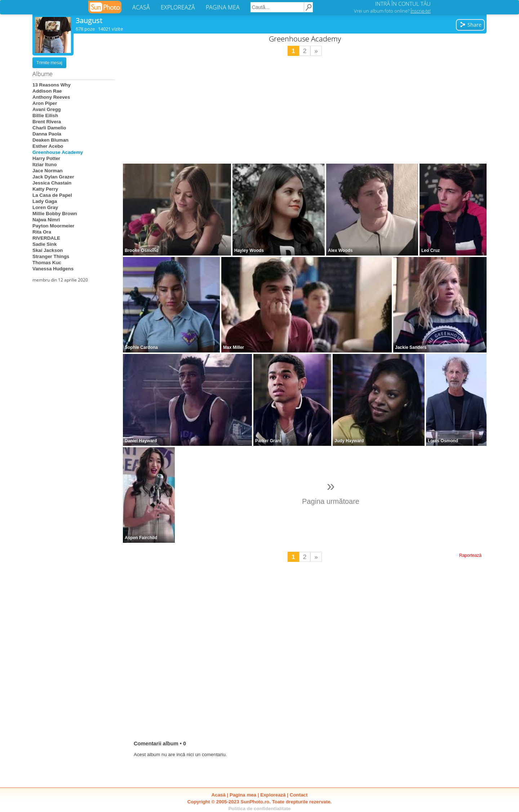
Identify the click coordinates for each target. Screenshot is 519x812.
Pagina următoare (330, 491)
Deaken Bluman (50, 140)
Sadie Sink (44, 244)
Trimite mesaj (49, 62)
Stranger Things (50, 256)
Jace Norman (47, 170)
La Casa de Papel (52, 195)
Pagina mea (243, 795)
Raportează (470, 555)
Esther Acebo (47, 146)
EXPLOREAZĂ (178, 7)
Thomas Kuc (46, 262)
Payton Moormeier (53, 225)
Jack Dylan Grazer (53, 176)
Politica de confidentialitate (260, 808)
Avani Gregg (46, 109)
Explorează (272, 795)
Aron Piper (44, 103)
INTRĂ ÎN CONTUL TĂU (403, 3)
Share (471, 24)
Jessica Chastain (51, 183)
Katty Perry (45, 189)
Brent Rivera (46, 121)
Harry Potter (46, 158)
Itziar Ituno (44, 164)
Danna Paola (46, 134)
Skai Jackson (47, 250)
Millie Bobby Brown (54, 213)
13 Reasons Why (51, 85)
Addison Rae (47, 91)
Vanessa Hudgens (53, 268)
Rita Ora (41, 232)
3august (89, 20)
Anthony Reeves (51, 97)
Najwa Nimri (46, 219)
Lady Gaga (44, 201)
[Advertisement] (305, 109)
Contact (299, 795)
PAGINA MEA (223, 7)
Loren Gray (45, 207)
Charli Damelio (49, 127)
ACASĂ (141, 7)
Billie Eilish (45, 115)
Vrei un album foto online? (392, 11)
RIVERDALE (46, 238)
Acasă (219, 795)
